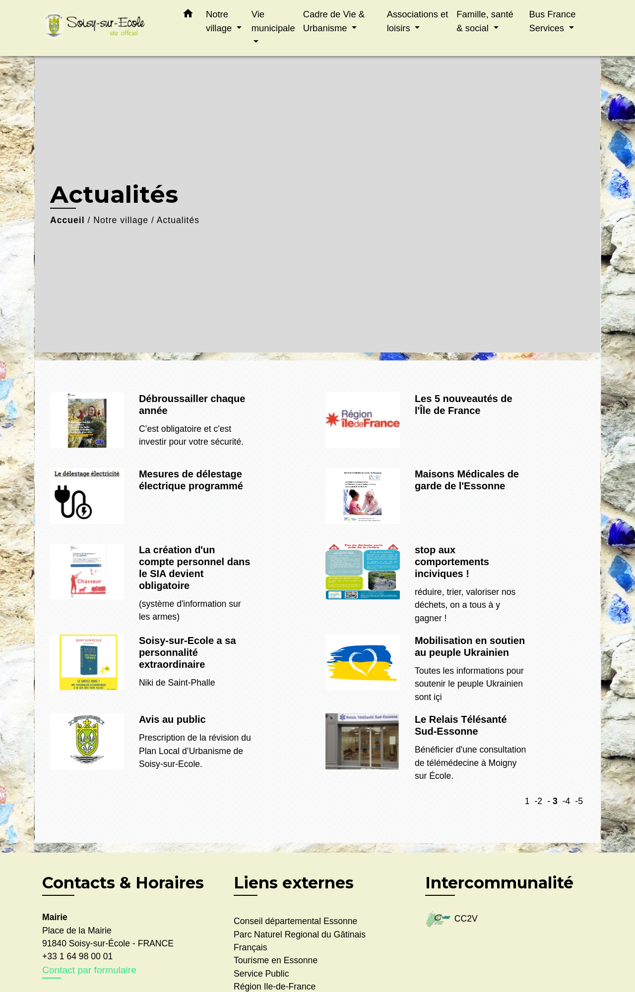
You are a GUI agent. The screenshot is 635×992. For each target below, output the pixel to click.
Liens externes (294, 882)
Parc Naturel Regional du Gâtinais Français (300, 941)
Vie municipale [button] (273, 21)
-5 (579, 801)
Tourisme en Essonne (276, 960)
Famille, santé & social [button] (484, 21)
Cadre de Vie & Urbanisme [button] (334, 21)
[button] (188, 15)
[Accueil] (104, 28)
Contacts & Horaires (123, 883)
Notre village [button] (220, 21)
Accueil (67, 220)
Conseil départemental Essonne (295, 921)
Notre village (120, 220)
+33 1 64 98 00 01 (77, 956)
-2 (538, 801)
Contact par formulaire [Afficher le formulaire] (89, 970)
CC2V (451, 919)
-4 (567, 801)
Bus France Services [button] (552, 21)
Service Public (261, 974)
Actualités (178, 220)
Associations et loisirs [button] (417, 21)
